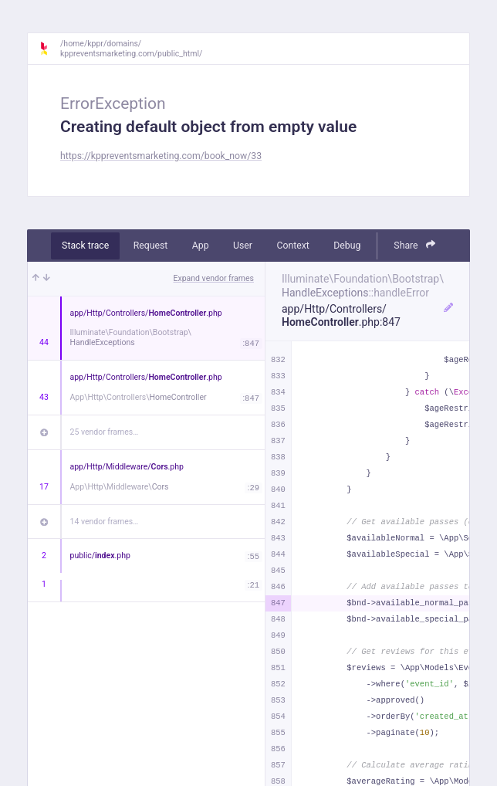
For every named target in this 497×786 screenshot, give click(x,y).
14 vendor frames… (104, 522)
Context (292, 245)
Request (151, 245)
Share (414, 245)
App (200, 245)
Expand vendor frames (214, 278)
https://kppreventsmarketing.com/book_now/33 (161, 156)
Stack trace (85, 245)
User (242, 245)
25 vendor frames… (104, 432)
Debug (346, 245)
